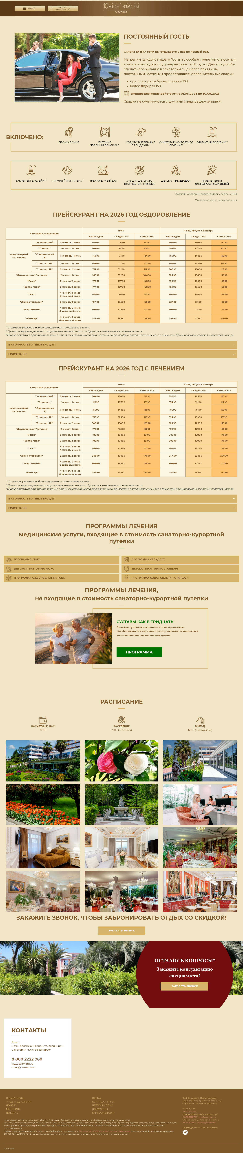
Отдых (96, 1097)
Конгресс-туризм (104, 1101)
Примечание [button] (121, 353)
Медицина (13, 1108)
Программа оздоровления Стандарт (156, 577)
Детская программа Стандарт (151, 568)
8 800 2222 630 (63, 23)
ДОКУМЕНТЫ (100, 1108)
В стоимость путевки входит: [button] (121, 344)
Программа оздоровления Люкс (35, 577)
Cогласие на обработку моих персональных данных (104, 1130)
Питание (12, 1112)
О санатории (15, 1097)
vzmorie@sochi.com (206, 1122)
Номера (11, 1104)
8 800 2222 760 (64, 19)
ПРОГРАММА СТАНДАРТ (144, 559)
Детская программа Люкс (30, 568)
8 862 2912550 (189, 1122)
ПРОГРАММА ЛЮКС (23, 559)
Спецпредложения (19, 1101)
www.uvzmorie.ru (22, 1063)
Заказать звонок (121, 930)
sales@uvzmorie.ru (23, 1066)
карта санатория (103, 1112)
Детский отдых (102, 1104)
